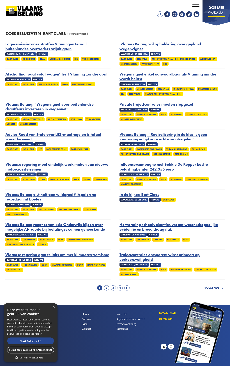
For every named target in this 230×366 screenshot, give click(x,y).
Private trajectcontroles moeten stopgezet (156, 104)
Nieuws (86, 319)
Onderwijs (29, 239)
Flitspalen (90, 209)
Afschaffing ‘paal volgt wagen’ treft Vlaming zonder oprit (56, 74)
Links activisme (96, 264)
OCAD (80, 264)
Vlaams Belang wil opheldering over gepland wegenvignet (160, 46)
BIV (122, 94)
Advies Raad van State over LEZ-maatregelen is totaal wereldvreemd (53, 137)
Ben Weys (142, 59)
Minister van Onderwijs (135, 154)
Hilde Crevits (30, 264)
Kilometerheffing (183, 89)
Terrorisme (181, 154)
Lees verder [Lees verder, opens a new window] (35, 333)
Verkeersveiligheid (131, 119)
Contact (86, 329)
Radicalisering (161, 154)
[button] (30, 357)
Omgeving (101, 179)
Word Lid (121, 314)
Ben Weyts (135, 94)
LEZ (76, 59)
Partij (84, 324)
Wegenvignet (207, 59)
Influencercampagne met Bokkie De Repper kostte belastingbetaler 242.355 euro (163, 167)
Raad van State (79, 149)
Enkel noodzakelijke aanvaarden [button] (30, 349)
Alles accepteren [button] (31, 340)
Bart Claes (12, 59)
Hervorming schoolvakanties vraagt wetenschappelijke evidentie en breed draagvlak (168, 227)
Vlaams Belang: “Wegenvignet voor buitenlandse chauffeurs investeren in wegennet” (49, 107)
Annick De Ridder (48, 84)
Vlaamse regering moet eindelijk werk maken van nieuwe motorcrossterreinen (56, 167)
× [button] (53, 307)
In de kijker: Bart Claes (139, 194)
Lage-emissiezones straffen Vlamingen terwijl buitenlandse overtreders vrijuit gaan (46, 46)
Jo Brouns (29, 59)
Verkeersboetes (91, 59)
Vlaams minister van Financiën (163, 94)
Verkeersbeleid (129, 63)
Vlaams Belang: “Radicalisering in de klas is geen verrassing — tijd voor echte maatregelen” (163, 137)
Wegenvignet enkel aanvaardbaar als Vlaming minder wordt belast (167, 76)
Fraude (42, 244)
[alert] (31, 332)
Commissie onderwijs (149, 149)
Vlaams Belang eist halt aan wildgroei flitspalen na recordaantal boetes (50, 197)
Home (85, 314)
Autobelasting (150, 63)
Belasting (163, 89)
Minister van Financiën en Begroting (174, 59)
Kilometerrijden (207, 89)
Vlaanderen (93, 119)
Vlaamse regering (131, 184)
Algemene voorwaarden (130, 319)
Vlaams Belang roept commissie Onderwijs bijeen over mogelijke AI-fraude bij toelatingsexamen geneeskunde (55, 227)
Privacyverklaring (126, 324)
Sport (86, 179)
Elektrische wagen (83, 84)
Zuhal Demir (199, 149)
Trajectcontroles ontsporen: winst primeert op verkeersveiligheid (159, 257)
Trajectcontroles (196, 114)
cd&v (42, 59)
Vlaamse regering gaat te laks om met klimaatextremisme (57, 254)
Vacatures (122, 329)
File (165, 63)
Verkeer (11, 124)
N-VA (65, 84)
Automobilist (46, 209)
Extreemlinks (14, 269)
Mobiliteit (28, 84)
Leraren (158, 239)
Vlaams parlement (176, 149)
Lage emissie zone (60, 59)
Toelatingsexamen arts (20, 244)
